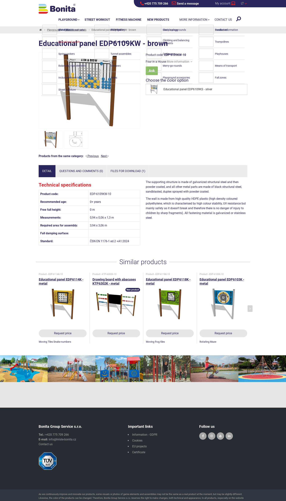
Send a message (185, 3)
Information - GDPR (144, 434)
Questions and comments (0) (81, 171)
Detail (47, 171)
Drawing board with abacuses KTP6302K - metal (114, 281)
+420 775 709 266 (154, 3)
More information (179, 61)
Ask (152, 70)
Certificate (138, 452)
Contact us (46, 444)
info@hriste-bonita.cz (62, 439)
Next (105, 156)
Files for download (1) (128, 171)
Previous (92, 156)
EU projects (139, 446)
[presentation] (250, 308)
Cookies (137, 440)
